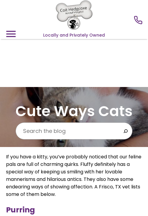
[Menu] (11, 34)
